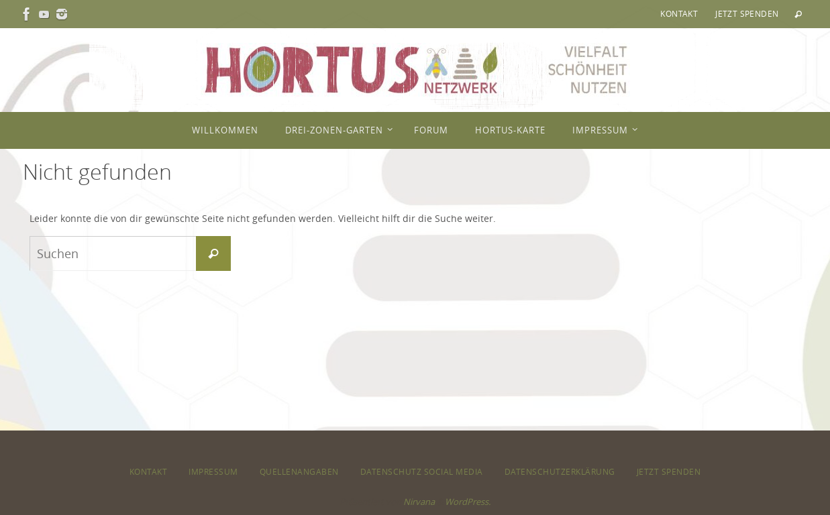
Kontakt (679, 13)
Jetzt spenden (746, 13)
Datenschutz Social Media (421, 471)
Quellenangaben (299, 471)
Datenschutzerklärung (560, 471)
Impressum (213, 471)
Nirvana (419, 502)
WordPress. (467, 502)
